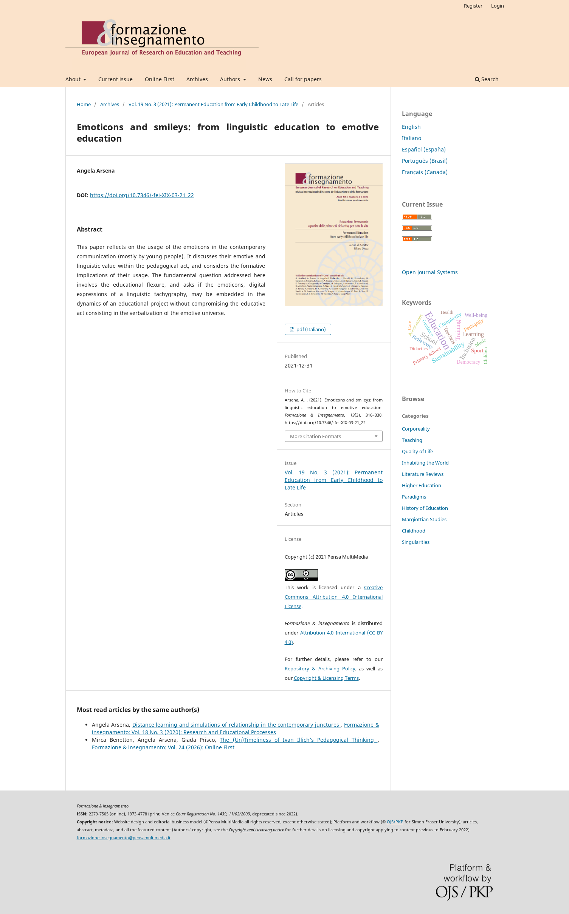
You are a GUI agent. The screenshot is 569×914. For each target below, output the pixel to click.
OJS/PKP (395, 821)
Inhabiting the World (425, 462)
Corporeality (416, 428)
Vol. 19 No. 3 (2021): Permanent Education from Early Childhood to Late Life (213, 104)
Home (84, 104)
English (411, 126)
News (265, 79)
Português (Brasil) (425, 160)
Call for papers (303, 79)
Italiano (411, 138)
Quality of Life (417, 451)
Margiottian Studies (424, 519)
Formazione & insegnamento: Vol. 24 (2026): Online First (163, 747)
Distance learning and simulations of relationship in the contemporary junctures (236, 724)
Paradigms (414, 496)
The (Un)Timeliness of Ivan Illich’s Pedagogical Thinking (298, 739)
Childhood (413, 530)
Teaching (412, 440)
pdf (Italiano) (310, 329)
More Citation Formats (315, 436)
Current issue (115, 79)
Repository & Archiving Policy (320, 668)
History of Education (425, 508)
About (73, 79)
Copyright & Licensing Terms (326, 678)
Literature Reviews (422, 474)
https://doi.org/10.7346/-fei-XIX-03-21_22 (142, 195)
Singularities (415, 542)
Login (497, 5)
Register (473, 5)
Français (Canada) (425, 172)
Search (487, 79)
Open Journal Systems (430, 272)
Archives (197, 79)
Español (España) (424, 149)
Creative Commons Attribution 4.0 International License (334, 597)
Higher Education (421, 485)
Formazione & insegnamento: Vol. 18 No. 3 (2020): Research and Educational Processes (235, 728)
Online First (159, 79)
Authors (231, 79)
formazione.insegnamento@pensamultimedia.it (124, 837)
